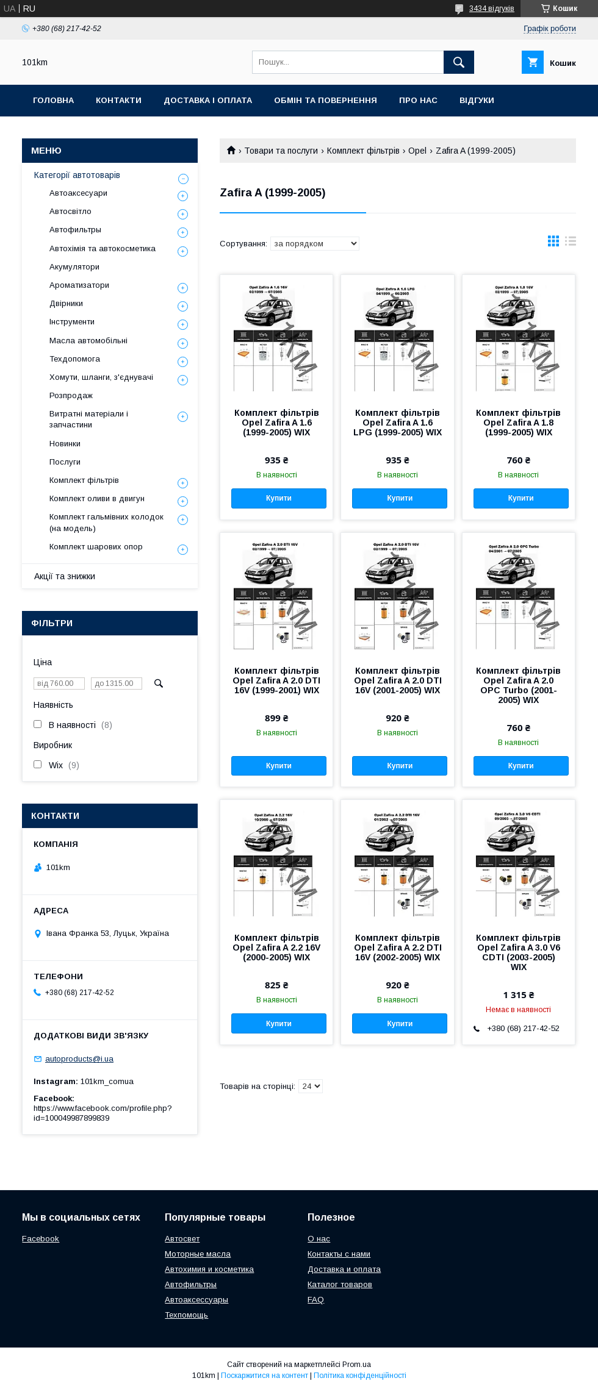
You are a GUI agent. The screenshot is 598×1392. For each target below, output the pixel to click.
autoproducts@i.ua (79, 1058)
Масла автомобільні (88, 340)
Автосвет (182, 1238)
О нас (319, 1238)
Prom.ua (356, 1364)
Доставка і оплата (208, 100)
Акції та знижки (64, 576)
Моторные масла (198, 1253)
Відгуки (476, 100)
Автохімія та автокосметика (102, 248)
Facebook (40, 1238)
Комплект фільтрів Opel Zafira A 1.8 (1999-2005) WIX (518, 422)
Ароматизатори (79, 285)
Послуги (65, 461)
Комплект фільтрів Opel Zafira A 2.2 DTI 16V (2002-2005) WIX (398, 947)
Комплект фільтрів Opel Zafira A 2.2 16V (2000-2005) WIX (276, 947)
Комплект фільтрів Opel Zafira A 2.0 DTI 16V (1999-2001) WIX (276, 680)
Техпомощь (186, 1314)
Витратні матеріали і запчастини (88, 419)
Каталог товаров (340, 1284)
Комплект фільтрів (363, 150)
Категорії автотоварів (77, 175)
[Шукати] (459, 62)
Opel (417, 150)
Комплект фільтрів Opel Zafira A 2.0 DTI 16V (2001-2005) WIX (398, 680)
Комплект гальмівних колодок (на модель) (106, 522)
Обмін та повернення (325, 100)
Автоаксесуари (78, 193)
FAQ (316, 1299)
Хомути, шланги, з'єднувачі (101, 377)
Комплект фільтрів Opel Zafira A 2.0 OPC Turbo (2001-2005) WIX (518, 685)
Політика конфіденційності (360, 1375)
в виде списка (570, 243)
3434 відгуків (491, 8)
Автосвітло (70, 211)
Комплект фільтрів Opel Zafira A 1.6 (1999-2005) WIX (276, 422)
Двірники (66, 303)
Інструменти (72, 321)
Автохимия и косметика (209, 1269)
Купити (279, 498)
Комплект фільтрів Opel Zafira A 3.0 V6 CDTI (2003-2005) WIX (518, 952)
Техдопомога (74, 358)
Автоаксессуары (196, 1299)
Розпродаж (71, 395)
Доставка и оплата (344, 1269)
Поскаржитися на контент (264, 1375)
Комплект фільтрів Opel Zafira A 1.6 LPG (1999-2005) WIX (397, 422)
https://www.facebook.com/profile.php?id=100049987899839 (103, 1113)
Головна (53, 100)
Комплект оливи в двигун (97, 498)
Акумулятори (74, 266)
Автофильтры (75, 229)
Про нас (418, 100)
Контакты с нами (339, 1253)
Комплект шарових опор (96, 546)
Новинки (65, 443)
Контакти (119, 100)
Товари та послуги (281, 150)
